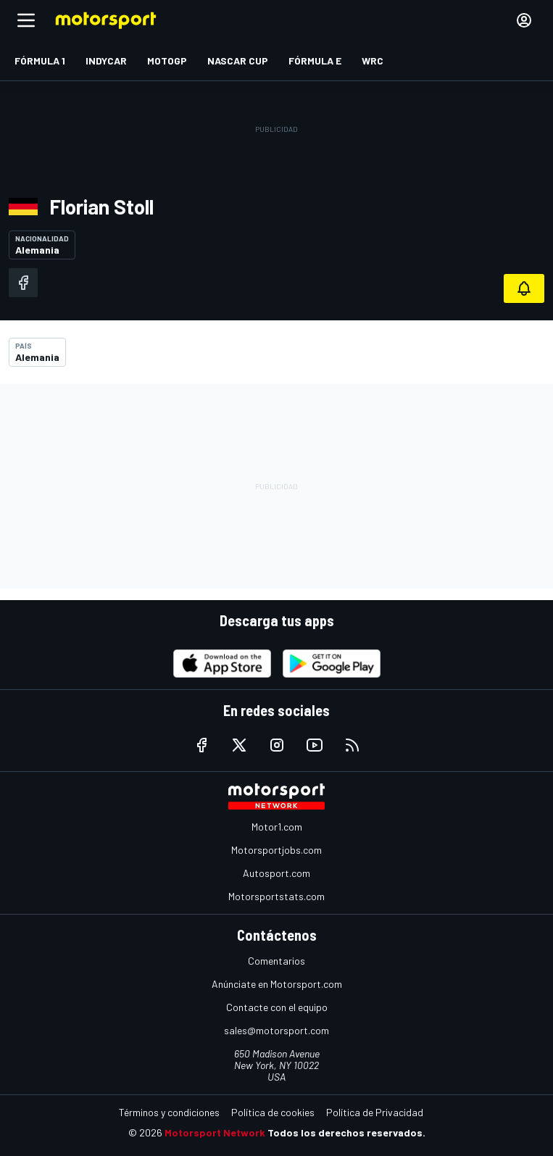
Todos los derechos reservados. (346, 1132)
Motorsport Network (215, 1132)
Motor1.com (276, 826)
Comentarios (276, 961)
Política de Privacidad (374, 1112)
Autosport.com (276, 873)
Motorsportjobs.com (276, 850)
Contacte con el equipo (277, 1007)
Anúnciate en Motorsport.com (277, 984)
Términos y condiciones (169, 1112)
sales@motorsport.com (276, 1030)
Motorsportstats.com (276, 896)
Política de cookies (273, 1112)
